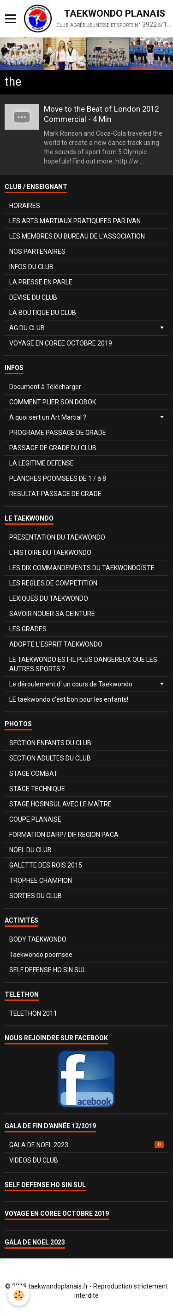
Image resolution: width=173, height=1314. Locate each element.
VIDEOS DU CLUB (33, 1160)
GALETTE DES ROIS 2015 (45, 865)
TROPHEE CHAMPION (40, 880)
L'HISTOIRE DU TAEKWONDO (50, 552)
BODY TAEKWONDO (37, 939)
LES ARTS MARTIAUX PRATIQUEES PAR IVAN (75, 221)
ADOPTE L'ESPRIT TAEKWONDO (55, 644)
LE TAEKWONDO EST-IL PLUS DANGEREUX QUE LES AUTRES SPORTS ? (83, 664)
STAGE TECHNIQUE (37, 788)
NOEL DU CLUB (30, 850)
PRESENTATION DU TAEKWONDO (57, 537)
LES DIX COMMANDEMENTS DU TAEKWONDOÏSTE (82, 568)
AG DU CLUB (27, 328)
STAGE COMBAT (33, 773)
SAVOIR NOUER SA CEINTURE (52, 613)
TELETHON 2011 (33, 1013)
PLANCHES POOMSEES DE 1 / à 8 (57, 478)
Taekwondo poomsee (40, 954)
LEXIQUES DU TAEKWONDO (48, 598)
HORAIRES (24, 205)
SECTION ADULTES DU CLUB (50, 758)
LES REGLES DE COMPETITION (53, 583)
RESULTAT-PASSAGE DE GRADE (55, 493)
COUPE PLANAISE (35, 819)
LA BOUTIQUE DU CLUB (42, 312)
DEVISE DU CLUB (33, 297)
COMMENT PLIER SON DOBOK (52, 402)
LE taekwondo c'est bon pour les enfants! (68, 699)
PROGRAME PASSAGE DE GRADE (57, 432)
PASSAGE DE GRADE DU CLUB (52, 448)
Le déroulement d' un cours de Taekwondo (70, 684)
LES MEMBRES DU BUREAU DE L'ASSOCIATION (77, 236)
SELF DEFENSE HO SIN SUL (47, 970)
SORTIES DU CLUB (35, 895)
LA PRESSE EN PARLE (40, 282)
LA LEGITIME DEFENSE (41, 463)
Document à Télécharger (45, 386)
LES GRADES (28, 629)
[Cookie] (18, 1295)
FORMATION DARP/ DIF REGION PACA (64, 834)
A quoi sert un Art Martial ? (47, 417)
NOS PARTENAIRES (37, 251)
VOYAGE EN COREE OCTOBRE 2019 (60, 343)
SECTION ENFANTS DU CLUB (50, 743)
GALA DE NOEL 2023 (86, 1145)
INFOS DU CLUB (31, 266)
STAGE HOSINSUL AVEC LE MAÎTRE (60, 804)
